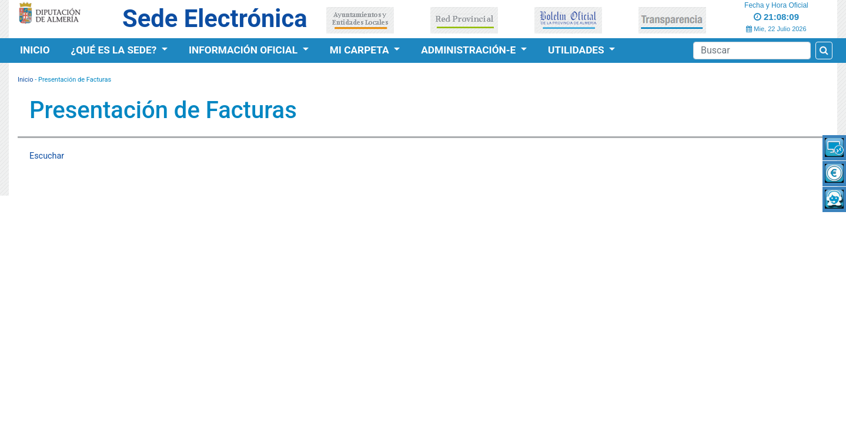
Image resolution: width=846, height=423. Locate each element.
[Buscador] (752, 50)
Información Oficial (244, 50)
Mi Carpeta (361, 50)
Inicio (35, 50)
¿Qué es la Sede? (115, 50)
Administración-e (469, 50)
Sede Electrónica (214, 18)
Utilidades (577, 50)
